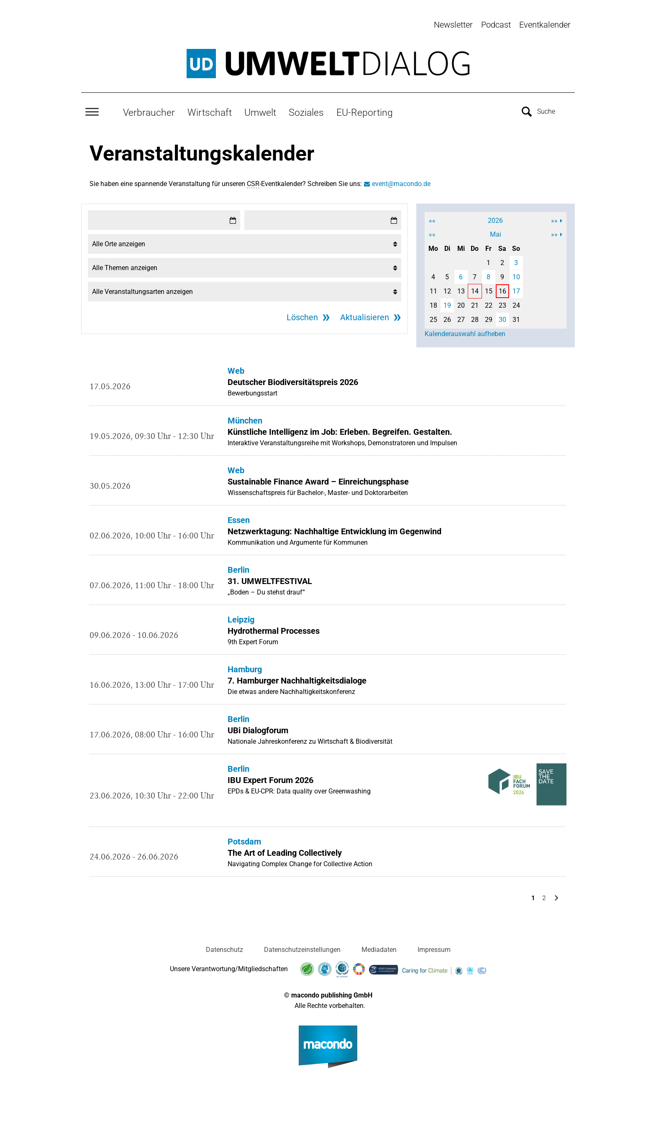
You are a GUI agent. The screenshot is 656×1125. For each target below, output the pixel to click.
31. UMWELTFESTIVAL (270, 576)
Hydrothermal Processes (274, 626)
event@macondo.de (401, 179)
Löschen (302, 313)
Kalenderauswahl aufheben (465, 329)
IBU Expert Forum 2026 (270, 775)
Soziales (306, 107)
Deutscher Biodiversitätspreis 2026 (293, 377)
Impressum (434, 945)
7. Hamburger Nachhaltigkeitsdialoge (297, 676)
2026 (495, 216)
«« (432, 216)
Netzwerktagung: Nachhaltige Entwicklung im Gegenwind (334, 527)
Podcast (496, 25)
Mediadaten (379, 945)
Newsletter (453, 25)
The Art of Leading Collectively (285, 848)
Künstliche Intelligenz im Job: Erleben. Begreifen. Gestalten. (340, 427)
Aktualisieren (364, 313)
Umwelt (260, 107)
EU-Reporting (364, 107)
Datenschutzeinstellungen (302, 945)
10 (516, 272)
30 (502, 315)
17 (516, 287)
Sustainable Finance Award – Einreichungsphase (318, 477)
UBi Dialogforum (258, 726)
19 (447, 301)
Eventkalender (545, 25)
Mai (495, 230)
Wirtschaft (209, 107)
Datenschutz (224, 945)
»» (554, 216)
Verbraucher (149, 107)
